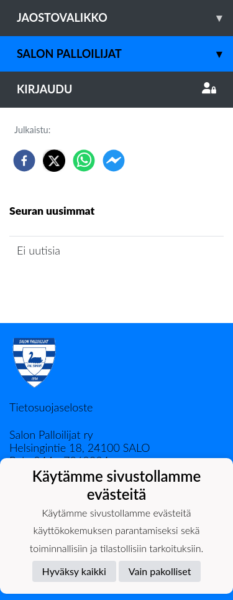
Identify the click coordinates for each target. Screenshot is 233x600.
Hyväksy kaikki (74, 571)
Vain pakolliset (160, 571)
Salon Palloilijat (125, 54)
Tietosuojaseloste (51, 407)
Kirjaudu (116, 89)
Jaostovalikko (125, 17)
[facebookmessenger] (114, 160)
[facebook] (24, 160)
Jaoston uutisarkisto (65, 286)
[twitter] (54, 160)
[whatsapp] (84, 160)
